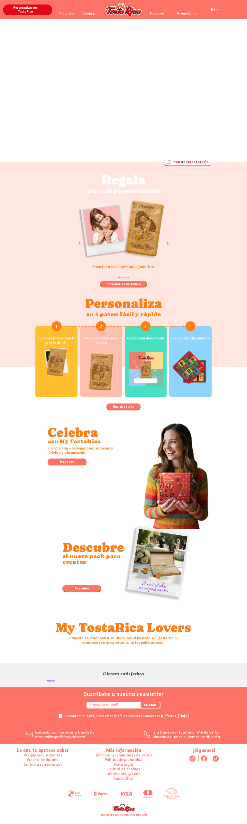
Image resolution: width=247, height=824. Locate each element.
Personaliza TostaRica (123, 284)
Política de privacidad (123, 759)
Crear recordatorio (43, 759)
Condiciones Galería (123, 773)
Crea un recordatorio (187, 162)
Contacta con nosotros (42, 764)
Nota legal (123, 764)
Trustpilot (50, 681)
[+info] (183, 716)
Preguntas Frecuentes (43, 755)
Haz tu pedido (123, 406)
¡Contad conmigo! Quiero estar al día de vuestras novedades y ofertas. (126, 716)
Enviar (150, 705)
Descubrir (82, 588)
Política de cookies (123, 768)
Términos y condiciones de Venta (124, 755)
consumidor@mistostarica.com (60, 736)
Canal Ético (123, 778)
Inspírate (67, 461)
